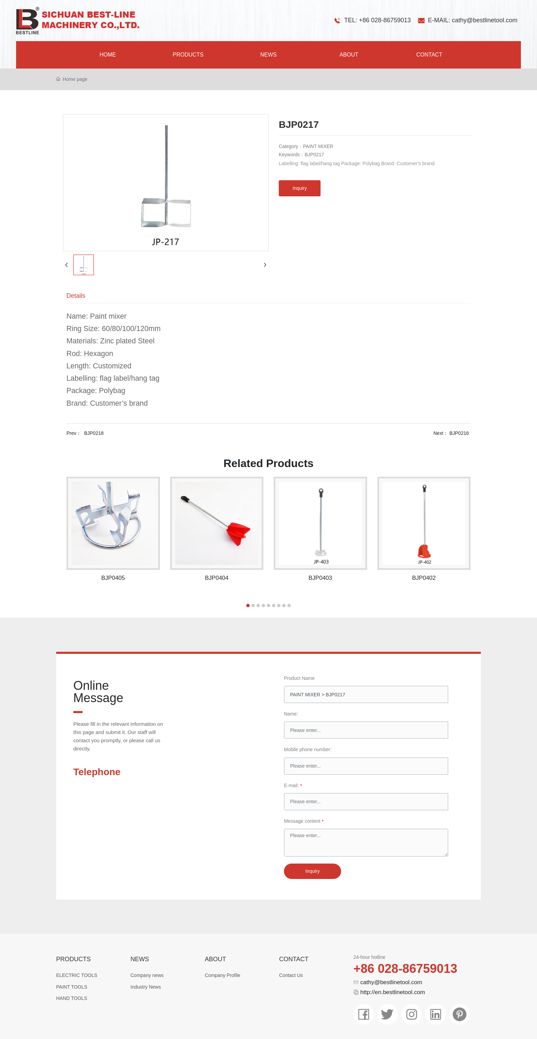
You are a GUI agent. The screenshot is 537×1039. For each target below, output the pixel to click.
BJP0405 (113, 578)
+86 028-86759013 (405, 969)
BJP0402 (424, 578)
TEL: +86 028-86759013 (377, 20)
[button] (248, 605)
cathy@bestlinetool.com (391, 982)
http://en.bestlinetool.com (392, 992)
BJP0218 (94, 433)
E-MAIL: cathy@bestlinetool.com (472, 20)
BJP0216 (459, 433)
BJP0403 (320, 578)
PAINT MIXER (318, 146)
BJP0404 (216, 578)
